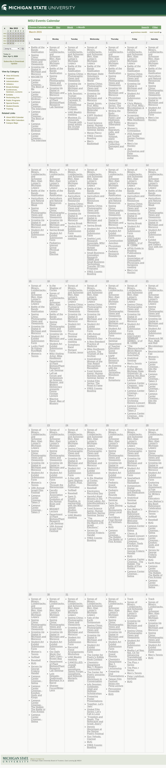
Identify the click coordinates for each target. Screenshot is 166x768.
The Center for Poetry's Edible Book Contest (95, 657)
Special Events (12, 103)
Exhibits (9, 95)
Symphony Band (74, 345)
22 (8, 41)
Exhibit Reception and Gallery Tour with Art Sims (155, 244)
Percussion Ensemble (114, 690)
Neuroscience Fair (156, 352)
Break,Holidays (12, 87)
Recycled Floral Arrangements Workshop (76, 650)
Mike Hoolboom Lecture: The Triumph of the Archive (95, 352)
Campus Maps (12, 123)
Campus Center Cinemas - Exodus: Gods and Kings (135, 542)
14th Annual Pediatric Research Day (95, 336)
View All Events (12, 76)
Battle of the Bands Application (38, 49)
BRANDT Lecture (54, 510)
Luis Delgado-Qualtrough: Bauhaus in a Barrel (56, 678)
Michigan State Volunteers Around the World (95, 77)
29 (8, 43)
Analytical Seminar (132, 359)
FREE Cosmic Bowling (94, 137)
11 (15, 36)
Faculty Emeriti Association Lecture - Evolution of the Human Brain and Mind (56, 498)
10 (13, 36)
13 (21, 36)
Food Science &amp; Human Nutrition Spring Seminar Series (96, 126)
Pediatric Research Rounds (113, 253)
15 (8, 38)
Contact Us (40, 759)
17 (13, 38)
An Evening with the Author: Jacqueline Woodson (114, 370)
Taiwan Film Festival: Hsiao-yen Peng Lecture (115, 682)
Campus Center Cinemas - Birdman (36, 95)
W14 (4, 43)
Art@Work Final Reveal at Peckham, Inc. (115, 521)
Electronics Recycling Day (95, 492)
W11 (4, 36)
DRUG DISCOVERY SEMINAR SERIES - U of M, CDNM (134, 241)
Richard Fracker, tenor (75, 351)
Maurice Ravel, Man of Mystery (56, 401)
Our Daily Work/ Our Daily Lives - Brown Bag (56, 655)
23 (10, 41)
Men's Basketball (93, 142)
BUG (111, 527)
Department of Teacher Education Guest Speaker (114, 348)
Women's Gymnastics (134, 129)
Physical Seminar (72, 335)
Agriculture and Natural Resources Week (154, 79)
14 (23, 36)
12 (18, 36)
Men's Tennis (134, 363)
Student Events (12, 106)
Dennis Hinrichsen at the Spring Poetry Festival (95, 730)
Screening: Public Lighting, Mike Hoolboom (136, 117)
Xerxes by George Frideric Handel (95, 532)
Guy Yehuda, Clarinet (94, 737)
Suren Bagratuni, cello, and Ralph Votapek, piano (114, 133)
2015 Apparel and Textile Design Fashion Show (136, 137)
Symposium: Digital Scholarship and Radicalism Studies (135, 490)
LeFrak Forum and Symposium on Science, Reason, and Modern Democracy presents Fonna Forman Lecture (56, 384)
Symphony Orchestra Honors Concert (136, 400)
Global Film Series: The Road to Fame (116, 105)
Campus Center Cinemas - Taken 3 (135, 408)
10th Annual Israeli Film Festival (37, 490)
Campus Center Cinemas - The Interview (38, 105)
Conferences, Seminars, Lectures (14, 91)
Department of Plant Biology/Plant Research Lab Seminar (56, 102)
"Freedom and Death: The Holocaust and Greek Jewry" (95, 720)
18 (15, 38)
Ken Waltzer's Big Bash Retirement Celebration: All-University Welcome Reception (134, 516)
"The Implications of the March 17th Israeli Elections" (95, 523)
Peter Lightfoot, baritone (135, 677)
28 (23, 41)
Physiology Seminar (114, 99)
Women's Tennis (132, 124)
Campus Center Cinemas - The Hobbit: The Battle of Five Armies (115, 536)
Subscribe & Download (14, 61)
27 (21, 41)
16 (10, 38)
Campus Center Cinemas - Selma (135, 528)
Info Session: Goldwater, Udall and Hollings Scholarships (94, 689)
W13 (4, 41)
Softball (72, 490)
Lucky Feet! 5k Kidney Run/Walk (37, 348)
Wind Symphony (114, 378)
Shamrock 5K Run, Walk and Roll (155, 340)
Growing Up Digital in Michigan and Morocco (38, 70)
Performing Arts (13, 98)
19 (18, 38)
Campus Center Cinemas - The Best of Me (37, 84)
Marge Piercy (94, 132)
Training (9, 109)
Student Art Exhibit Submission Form (134, 97)
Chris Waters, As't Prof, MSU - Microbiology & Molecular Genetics (136, 108)
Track (130, 599)
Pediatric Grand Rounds (113, 484)
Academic (10, 78)
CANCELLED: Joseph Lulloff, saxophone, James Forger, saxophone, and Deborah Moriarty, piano (76, 671)
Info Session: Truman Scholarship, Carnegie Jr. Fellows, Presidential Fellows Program (75, 101)
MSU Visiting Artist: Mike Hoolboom (56, 355)
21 (23, 38)
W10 (4, 33)
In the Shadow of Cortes (55, 287)
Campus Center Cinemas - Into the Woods (135, 385)
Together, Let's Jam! (95, 705)
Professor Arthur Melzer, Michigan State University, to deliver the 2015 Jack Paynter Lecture (136, 373)
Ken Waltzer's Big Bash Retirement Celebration (155, 504)
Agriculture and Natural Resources (74, 198)
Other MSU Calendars (15, 120)
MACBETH (37, 76)
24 (13, 41)
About (32, 759)
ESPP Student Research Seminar (95, 117)
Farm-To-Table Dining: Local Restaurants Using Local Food (115, 509)
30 (10, 43)
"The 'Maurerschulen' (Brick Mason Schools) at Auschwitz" (136, 350)
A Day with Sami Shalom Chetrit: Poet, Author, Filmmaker (75, 482)
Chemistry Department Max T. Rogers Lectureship (95, 666)
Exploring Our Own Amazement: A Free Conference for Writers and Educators (155, 490)
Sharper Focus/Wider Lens (56, 688)
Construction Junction (115, 241)
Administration (12, 81)
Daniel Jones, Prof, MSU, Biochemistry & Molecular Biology (95, 108)
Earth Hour (154, 563)
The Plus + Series (133, 663)
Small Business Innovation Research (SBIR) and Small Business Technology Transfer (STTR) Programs (96, 260)
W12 (4, 38)
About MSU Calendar (15, 117)
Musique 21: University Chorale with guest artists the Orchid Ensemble (75, 123)
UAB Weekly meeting (75, 113)
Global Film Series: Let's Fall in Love (94, 711)
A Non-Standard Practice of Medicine (96, 343)
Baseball (72, 493)
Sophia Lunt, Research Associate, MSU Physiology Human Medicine (96, 244)
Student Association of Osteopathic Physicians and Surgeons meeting (135, 261)
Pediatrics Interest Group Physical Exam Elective (55, 249)
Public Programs (13, 100)
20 (21, 38)
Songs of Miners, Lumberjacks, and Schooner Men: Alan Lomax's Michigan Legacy (56, 56)
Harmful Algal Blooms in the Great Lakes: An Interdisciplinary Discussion (96, 501)
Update (14, 63)
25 (15, 41)
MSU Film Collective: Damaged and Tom (116, 145)
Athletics (10, 84)
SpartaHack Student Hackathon (133, 480)
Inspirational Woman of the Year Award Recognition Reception (95, 363)
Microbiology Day (155, 347)
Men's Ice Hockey (132, 144)
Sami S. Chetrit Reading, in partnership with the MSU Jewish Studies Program (75, 504)
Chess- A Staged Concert (135, 534)
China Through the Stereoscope (56, 484)
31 (13, 43)
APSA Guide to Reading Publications (135, 250)
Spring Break (56, 230)
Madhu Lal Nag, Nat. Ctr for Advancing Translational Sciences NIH (135, 655)
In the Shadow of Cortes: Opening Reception (95, 481)
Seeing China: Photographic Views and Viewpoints (38, 59)
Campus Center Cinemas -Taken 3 (135, 393)
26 (18, 41)
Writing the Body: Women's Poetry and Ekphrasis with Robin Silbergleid (114, 117)
